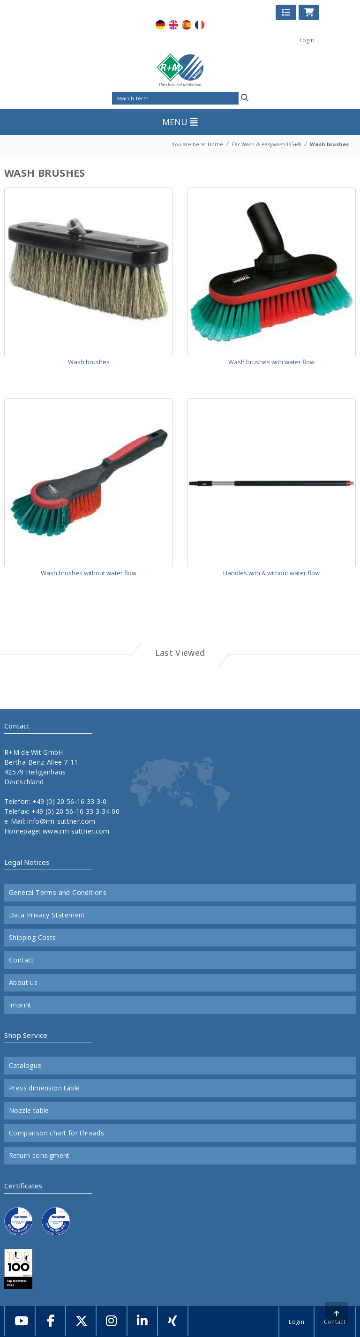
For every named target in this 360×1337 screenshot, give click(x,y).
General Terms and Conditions (57, 892)
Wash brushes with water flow (271, 362)
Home (215, 144)
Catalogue (25, 1065)
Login (307, 40)
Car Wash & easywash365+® (266, 144)
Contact (21, 960)
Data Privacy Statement (47, 915)
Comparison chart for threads (56, 1133)
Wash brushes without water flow (88, 573)
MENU (180, 122)
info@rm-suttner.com (61, 821)
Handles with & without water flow (271, 573)
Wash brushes (329, 144)
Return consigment (39, 1155)
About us (23, 982)
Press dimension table (44, 1088)
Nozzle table (29, 1110)
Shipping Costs (32, 937)
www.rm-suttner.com (76, 830)
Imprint (20, 1005)
